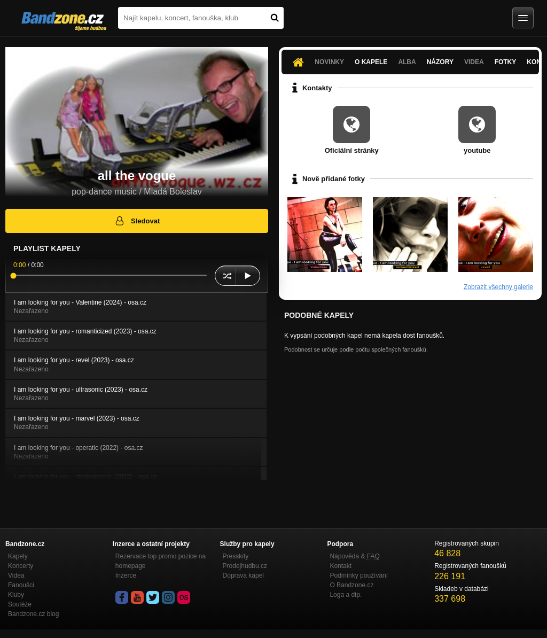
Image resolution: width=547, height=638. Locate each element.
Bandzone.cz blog (33, 614)
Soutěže (20, 604)
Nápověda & (354, 556)
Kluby (16, 594)
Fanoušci (21, 585)
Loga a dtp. (346, 594)
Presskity (236, 556)
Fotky (506, 62)
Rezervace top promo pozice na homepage (160, 561)
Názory (440, 62)
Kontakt (340, 566)
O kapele (371, 62)
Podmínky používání (359, 575)
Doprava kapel (243, 575)
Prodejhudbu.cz (245, 566)
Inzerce (125, 575)
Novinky (329, 62)
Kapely (18, 556)
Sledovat (137, 221)
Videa (474, 62)
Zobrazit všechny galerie (498, 287)
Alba (407, 62)
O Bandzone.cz (351, 585)
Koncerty (20, 566)
